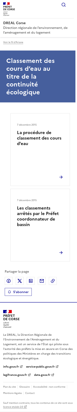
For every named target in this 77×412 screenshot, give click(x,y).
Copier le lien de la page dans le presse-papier (53, 281)
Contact (30, 393)
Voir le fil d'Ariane (13, 42)
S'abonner (18, 292)
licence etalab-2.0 (13, 407)
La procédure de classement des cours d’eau (39, 138)
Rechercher (64, 5)
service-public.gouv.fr (40, 367)
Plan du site (9, 387)
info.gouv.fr (11, 367)
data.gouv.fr (42, 375)
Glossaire (24, 387)
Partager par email (42, 281)
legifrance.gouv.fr (15, 375)
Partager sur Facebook (9, 281)
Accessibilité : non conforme (49, 387)
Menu (71, 5)
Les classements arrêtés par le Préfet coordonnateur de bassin (38, 216)
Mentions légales (12, 393)
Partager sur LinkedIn (31, 281)
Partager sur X (20, 281)
